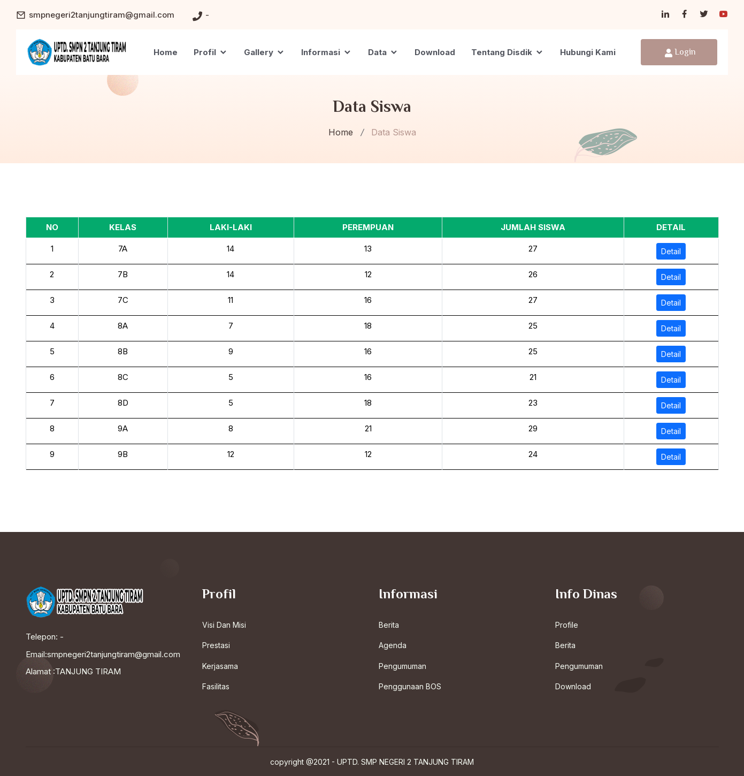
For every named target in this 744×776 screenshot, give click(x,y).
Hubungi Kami (588, 52)
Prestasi (216, 645)
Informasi (326, 52)
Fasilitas (215, 686)
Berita (389, 624)
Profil (211, 52)
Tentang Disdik (507, 52)
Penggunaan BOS (410, 686)
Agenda (392, 645)
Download (435, 52)
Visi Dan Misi (224, 624)
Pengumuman (402, 665)
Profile (566, 624)
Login (680, 52)
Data (383, 52)
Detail (671, 251)
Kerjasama (220, 665)
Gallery (264, 52)
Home (166, 52)
